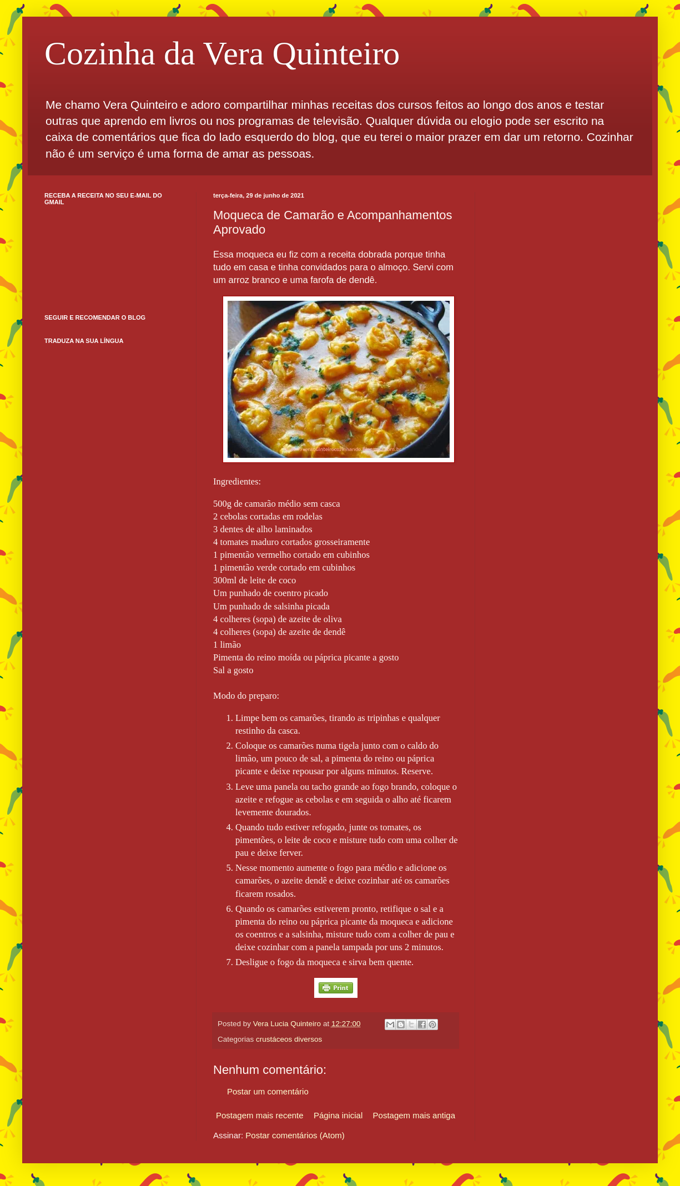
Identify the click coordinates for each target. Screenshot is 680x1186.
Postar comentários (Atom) (294, 1135)
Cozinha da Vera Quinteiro (222, 53)
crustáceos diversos (289, 1039)
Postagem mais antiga (414, 1115)
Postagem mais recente (260, 1115)
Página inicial (338, 1115)
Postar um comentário (268, 1091)
